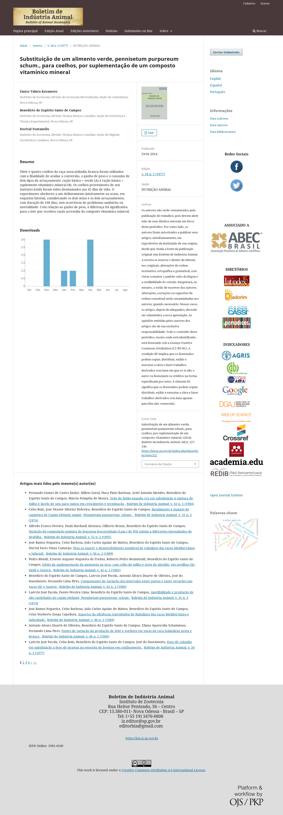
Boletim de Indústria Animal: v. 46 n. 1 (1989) (80, 620)
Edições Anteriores (85, 31)
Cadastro (249, 3)
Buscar (260, 31)
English (215, 78)
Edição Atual (54, 31)
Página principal (25, 31)
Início (24, 46)
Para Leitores (219, 118)
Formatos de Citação (158, 464)
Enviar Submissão (226, 52)
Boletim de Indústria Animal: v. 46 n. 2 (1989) (79, 553)
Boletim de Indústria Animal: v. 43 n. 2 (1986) (92, 587)
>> (35, 662)
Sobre (164, 31)
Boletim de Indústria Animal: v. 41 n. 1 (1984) (160, 504)
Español (216, 85)
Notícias (111, 31)
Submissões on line (138, 31)
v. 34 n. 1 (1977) (58, 46)
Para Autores (219, 125)
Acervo (37, 46)
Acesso (265, 3)
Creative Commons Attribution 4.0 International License (163, 770)
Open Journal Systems (226, 495)
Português (217, 92)
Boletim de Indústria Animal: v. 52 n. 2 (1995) (77, 537)
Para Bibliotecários (223, 132)
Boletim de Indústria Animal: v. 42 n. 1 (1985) (86, 570)
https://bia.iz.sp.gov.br (142, 738)
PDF (151, 133)
